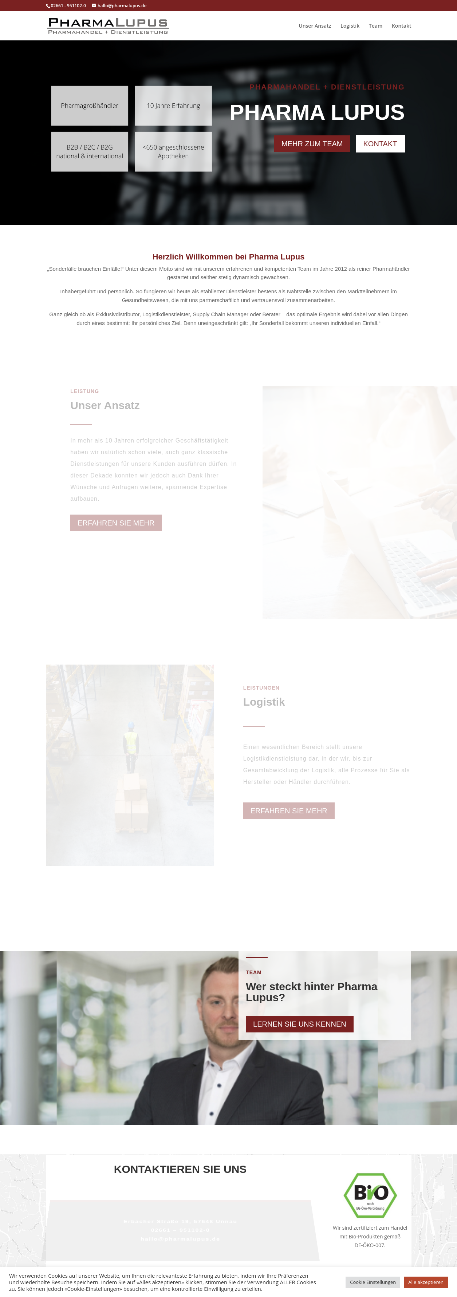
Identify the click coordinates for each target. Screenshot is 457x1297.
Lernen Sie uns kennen (299, 1024)
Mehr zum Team (312, 144)
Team (375, 26)
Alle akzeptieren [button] (426, 1282)
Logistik (349, 26)
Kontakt (401, 26)
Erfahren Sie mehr (116, 523)
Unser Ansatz (315, 26)
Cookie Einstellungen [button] (373, 1282)
